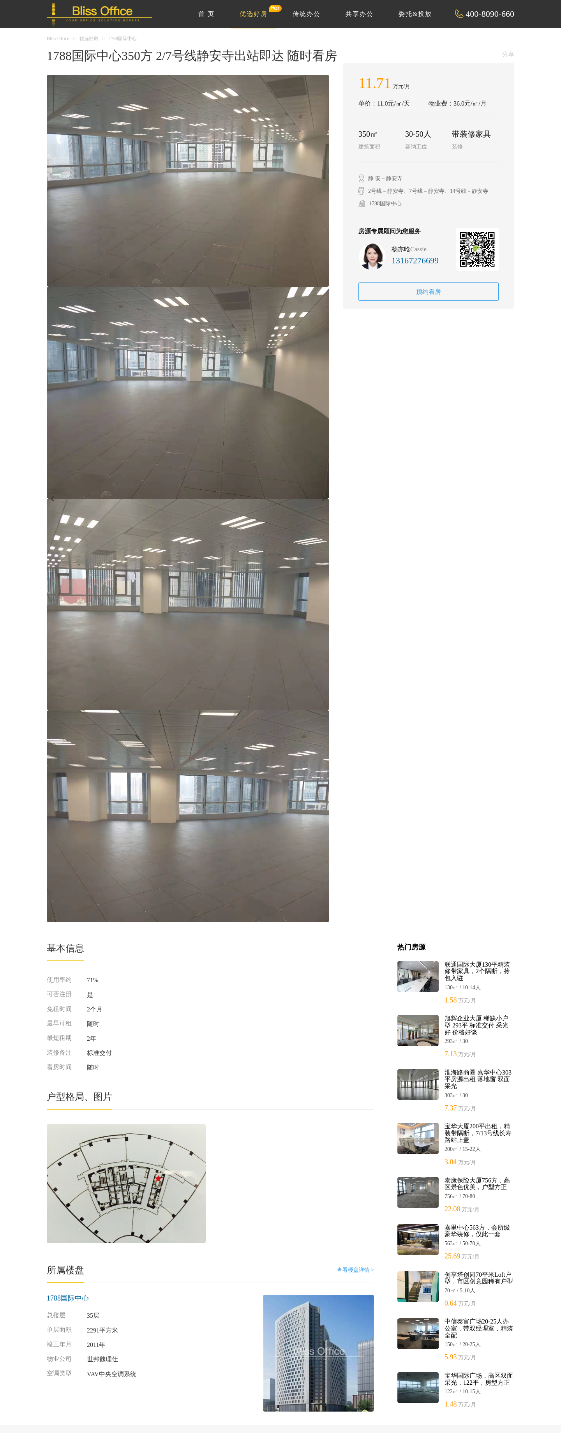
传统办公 (307, 14)
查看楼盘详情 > (355, 1270)
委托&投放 (415, 14)
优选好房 (258, 11)
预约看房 (428, 291)
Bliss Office (58, 38)
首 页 (206, 14)
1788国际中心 (123, 38)
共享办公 (360, 14)
